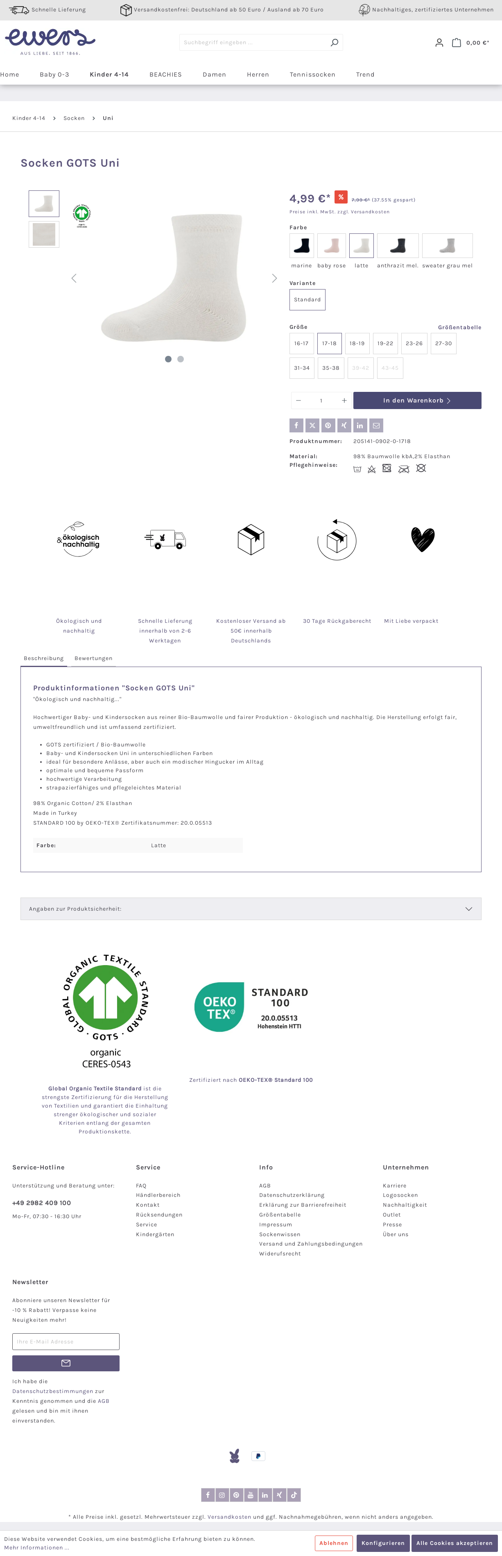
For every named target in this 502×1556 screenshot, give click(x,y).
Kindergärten (155, 1234)
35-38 (331, 367)
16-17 (301, 343)
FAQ (141, 1185)
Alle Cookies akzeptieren (454, 1543)
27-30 (443, 343)
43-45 (390, 367)
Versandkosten (229, 1516)
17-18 (329, 343)
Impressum (275, 1224)
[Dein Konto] (439, 42)
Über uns (396, 1234)
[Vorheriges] (74, 278)
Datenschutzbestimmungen (52, 1391)
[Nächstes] (275, 278)
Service (146, 1224)
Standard (307, 299)
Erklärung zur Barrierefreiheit (302, 1204)
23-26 (414, 343)
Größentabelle (460, 327)
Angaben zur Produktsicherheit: (75, 908)
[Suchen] (334, 42)
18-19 (357, 343)
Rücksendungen (159, 1214)
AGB (265, 1185)
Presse (392, 1224)
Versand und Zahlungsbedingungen (311, 1243)
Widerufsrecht (280, 1253)
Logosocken (400, 1195)
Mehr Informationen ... (37, 1547)
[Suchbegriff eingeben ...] (252, 42)
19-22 (385, 343)
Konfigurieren (383, 1543)
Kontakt (148, 1204)
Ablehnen (333, 1543)
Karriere (395, 1185)
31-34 (302, 367)
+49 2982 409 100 (41, 1203)
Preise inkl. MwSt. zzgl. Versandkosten (339, 212)
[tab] (43, 659)
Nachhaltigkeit (405, 1204)
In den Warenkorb (417, 400)
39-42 (360, 367)
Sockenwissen (280, 1234)
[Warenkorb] (471, 42)
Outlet (392, 1214)
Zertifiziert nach (251, 1080)
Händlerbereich (158, 1195)
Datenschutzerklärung (292, 1195)
